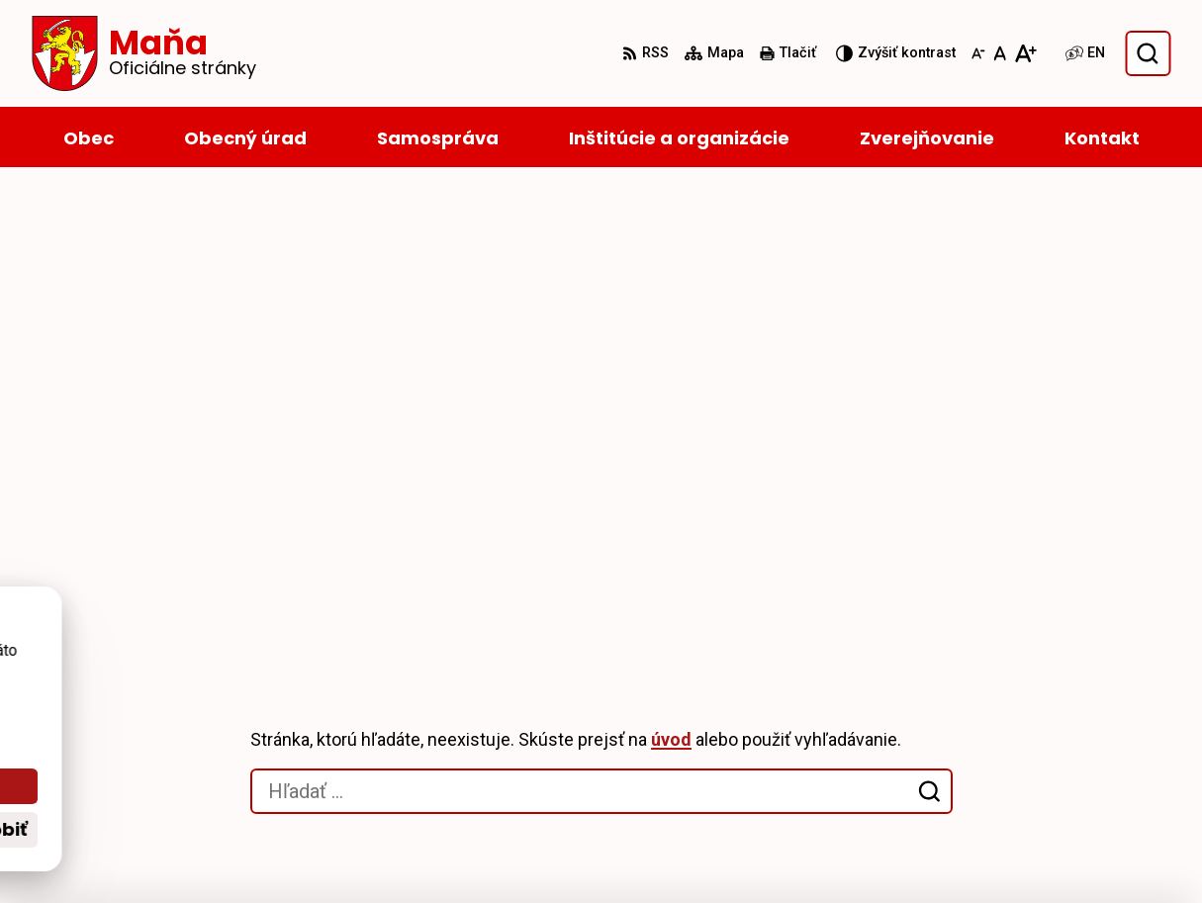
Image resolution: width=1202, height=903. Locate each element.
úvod (671, 276)
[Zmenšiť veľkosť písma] (978, 53)
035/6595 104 (1004, 735)
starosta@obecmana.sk (1044, 759)
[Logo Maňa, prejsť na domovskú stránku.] (144, 53)
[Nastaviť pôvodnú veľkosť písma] (999, 53)
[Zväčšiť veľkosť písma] (1025, 53)
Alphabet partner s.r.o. (302, 850)
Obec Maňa (560, 850)
